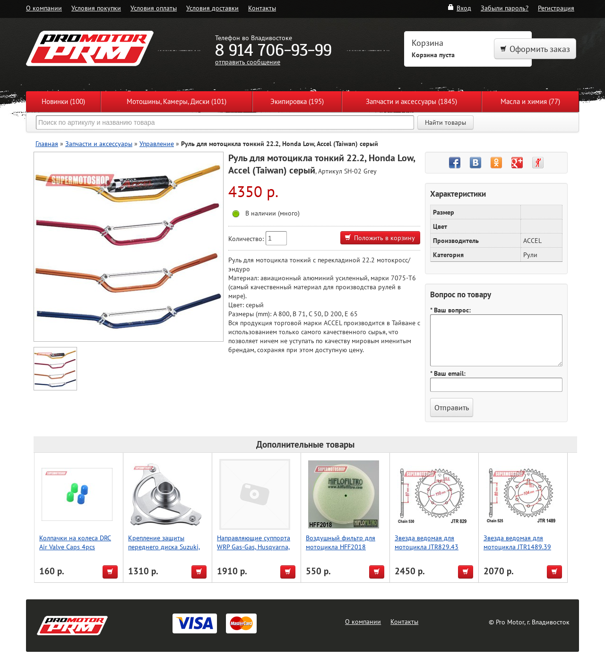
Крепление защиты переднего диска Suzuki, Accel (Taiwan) (164, 546)
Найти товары (445, 122)
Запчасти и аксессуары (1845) (411, 101)
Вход (459, 7)
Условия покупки (96, 7)
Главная (46, 143)
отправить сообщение (247, 61)
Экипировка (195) (297, 101)
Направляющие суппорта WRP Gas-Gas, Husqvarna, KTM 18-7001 (253, 546)
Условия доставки (212, 7)
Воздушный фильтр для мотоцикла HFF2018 (340, 542)
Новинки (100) (63, 101)
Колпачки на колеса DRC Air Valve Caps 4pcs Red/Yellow (75, 546)
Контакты (262, 7)
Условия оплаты (153, 7)
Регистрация (556, 7)
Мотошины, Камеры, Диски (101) (176, 101)
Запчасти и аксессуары (98, 143)
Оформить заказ (535, 48)
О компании (44, 7)
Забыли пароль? (504, 7)
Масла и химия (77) (530, 101)
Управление (156, 143)
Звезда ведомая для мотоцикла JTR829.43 (426, 542)
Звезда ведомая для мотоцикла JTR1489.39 (517, 542)
